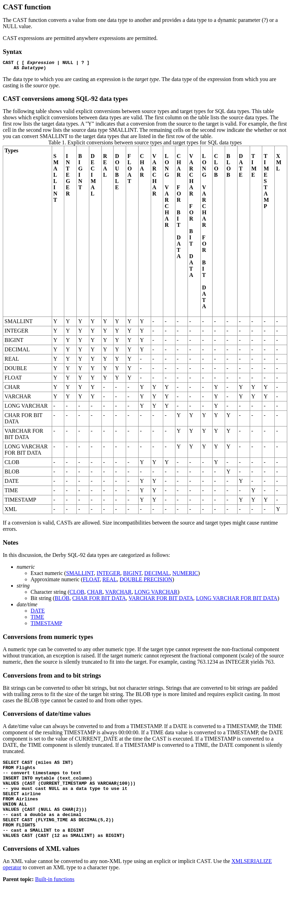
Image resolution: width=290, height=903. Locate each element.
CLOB (76, 594)
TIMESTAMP (46, 625)
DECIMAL (156, 575)
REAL (109, 581)
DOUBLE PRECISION (146, 581)
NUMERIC (185, 575)
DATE (38, 613)
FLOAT (91, 581)
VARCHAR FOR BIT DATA (161, 600)
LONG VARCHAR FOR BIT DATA (236, 600)
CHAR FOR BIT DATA (99, 600)
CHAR (94, 594)
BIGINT (132, 575)
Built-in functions (54, 897)
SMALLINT (80, 575)
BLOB (62, 600)
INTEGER (108, 575)
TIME (37, 619)
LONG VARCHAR (155, 594)
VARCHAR (118, 594)
